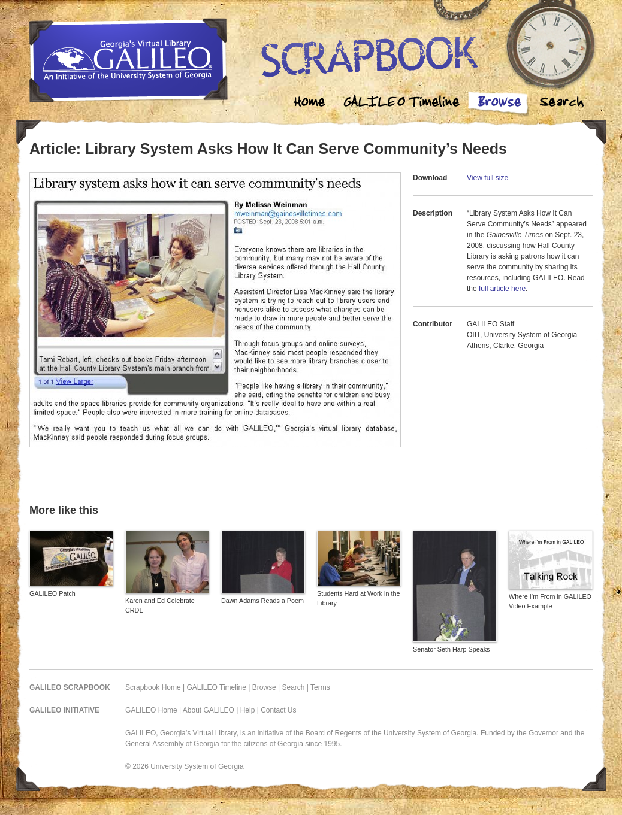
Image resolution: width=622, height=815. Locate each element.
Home (310, 103)
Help (247, 710)
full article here (502, 288)
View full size (487, 178)
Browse (499, 103)
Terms (320, 687)
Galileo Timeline (404, 103)
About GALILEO (208, 710)
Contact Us (278, 710)
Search (561, 103)
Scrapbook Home (153, 687)
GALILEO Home (151, 710)
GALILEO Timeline (216, 687)
